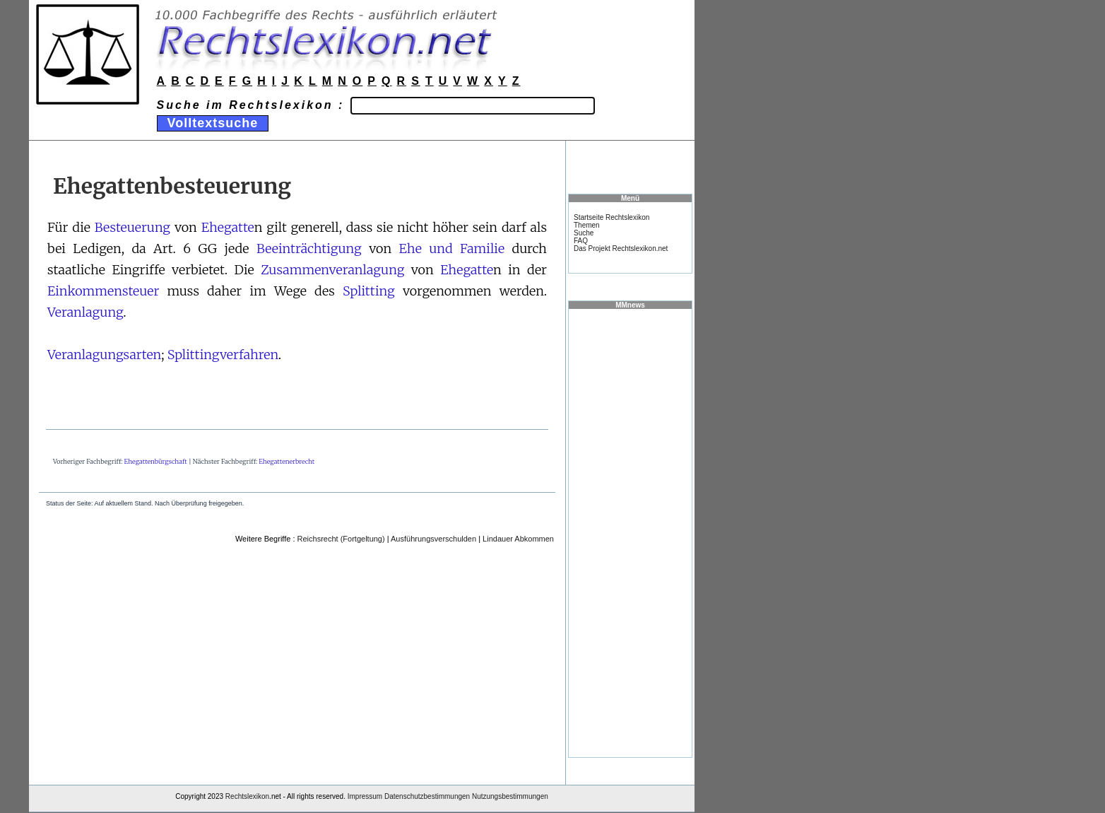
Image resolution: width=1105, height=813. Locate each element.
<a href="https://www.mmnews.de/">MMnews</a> (630, 532)
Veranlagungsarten (104, 354)
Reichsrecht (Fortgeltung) (341, 538)
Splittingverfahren (222, 354)
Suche (583, 233)
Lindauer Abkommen (518, 538)
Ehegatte (227, 227)
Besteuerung (132, 227)
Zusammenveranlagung (332, 270)
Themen (587, 225)
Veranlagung (85, 312)
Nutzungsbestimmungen (510, 796)
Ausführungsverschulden (433, 538)
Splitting (369, 291)
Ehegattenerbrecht (286, 461)
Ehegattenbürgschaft (155, 461)
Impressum (365, 796)
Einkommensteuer (103, 291)
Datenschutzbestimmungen (427, 796)
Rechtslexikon (247, 796)
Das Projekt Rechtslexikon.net (621, 248)
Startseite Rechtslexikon (611, 217)
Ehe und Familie (452, 248)
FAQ (581, 241)
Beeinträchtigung (309, 248)
